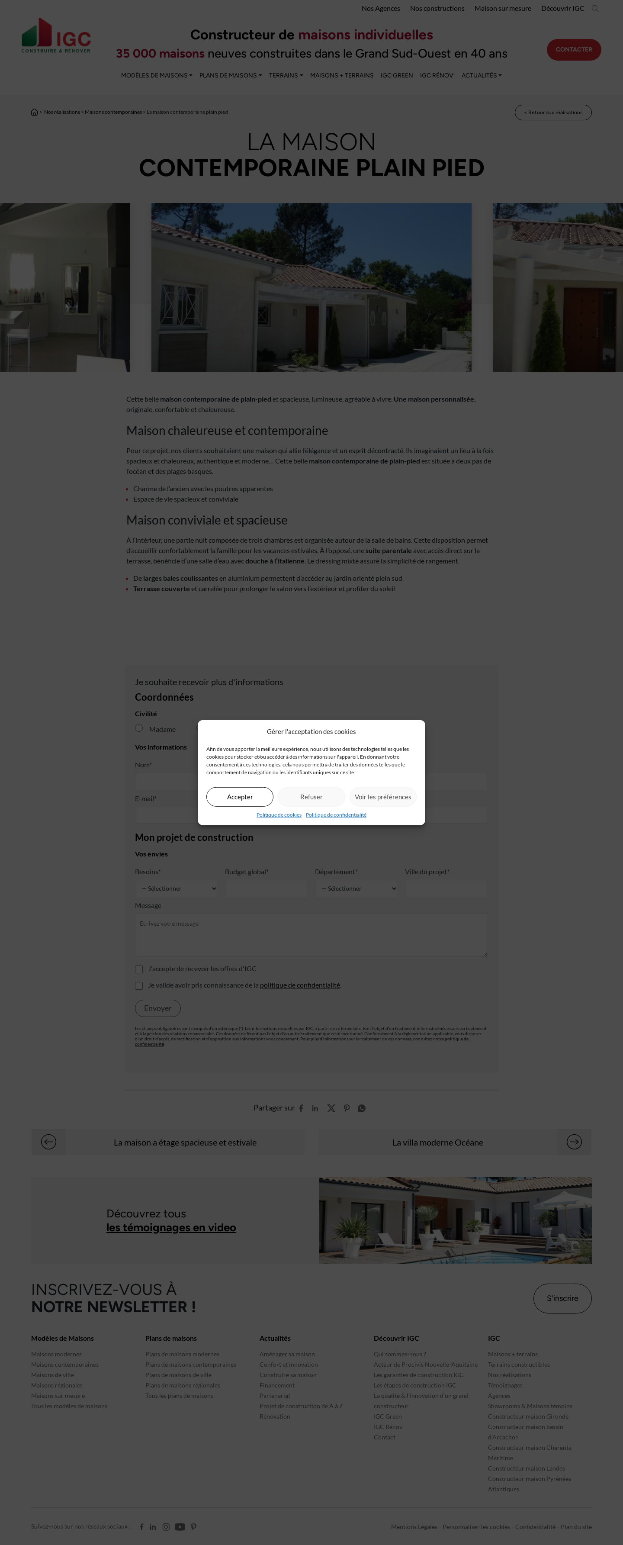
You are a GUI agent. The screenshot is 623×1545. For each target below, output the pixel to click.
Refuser (311, 797)
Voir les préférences (383, 797)
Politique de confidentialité (336, 814)
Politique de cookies (279, 814)
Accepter (240, 797)
